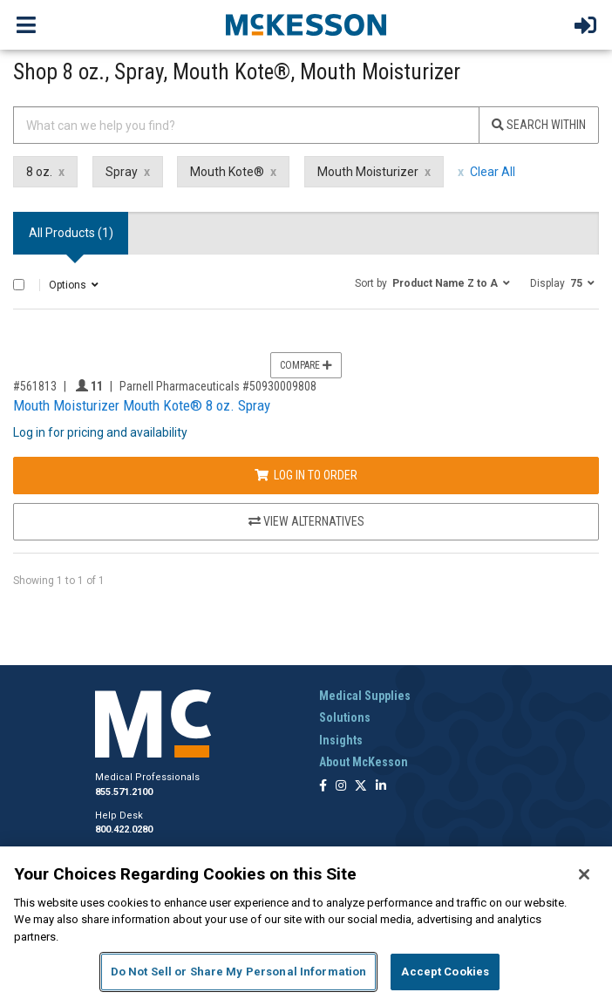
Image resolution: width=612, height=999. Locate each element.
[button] (432, 282)
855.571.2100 (124, 792)
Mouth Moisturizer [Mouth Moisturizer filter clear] (367, 172)
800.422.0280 (124, 829)
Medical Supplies (365, 696)
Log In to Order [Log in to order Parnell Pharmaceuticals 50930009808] (306, 475)
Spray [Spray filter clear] (121, 172)
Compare (306, 365)
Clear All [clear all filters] (492, 172)
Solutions (345, 717)
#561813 (35, 386)
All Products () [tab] (71, 233)
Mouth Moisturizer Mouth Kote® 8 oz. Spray (141, 405)
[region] (306, 922)
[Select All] (18, 284)
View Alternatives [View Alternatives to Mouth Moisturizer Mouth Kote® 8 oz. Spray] (306, 521)
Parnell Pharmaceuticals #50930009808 (217, 386)
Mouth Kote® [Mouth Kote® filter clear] (227, 172)
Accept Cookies (445, 971)
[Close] (584, 874)
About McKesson (363, 762)
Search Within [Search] (539, 125)
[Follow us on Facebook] (323, 786)
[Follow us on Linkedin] (381, 786)
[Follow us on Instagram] (341, 786)
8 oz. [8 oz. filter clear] (39, 172)
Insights (341, 740)
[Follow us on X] (361, 786)
